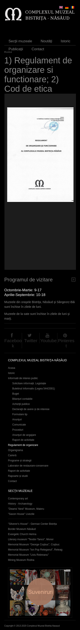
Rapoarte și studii (18, 475)
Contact (38, 49)
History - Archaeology (20, 503)
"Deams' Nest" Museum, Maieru (26, 508)
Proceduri (17, 429)
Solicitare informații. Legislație (29, 383)
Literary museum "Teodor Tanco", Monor (31, 539)
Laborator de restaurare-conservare (28, 465)
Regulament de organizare (23, 445)
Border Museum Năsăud (22, 529)
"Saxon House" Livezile (21, 514)
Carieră (12, 455)
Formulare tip (20, 414)
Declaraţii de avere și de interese (31, 409)
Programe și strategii (20, 460)
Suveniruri (40, 592)
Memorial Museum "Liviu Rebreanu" (28, 554)
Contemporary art (18, 498)
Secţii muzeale (20, 41)
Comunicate (19, 424)
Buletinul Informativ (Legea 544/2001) (33, 388)
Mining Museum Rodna (21, 559)
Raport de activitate (23, 439)
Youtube (48, 340)
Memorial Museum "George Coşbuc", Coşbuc (34, 544)
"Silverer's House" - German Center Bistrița (32, 523)
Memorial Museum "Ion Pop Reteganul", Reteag (35, 549)
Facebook (13, 343)
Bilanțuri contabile (22, 398)
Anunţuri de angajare (24, 434)
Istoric (65, 41)
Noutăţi (46, 41)
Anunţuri (17, 419)
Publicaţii (16, 49)
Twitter (30, 340)
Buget (15, 393)
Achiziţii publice (21, 404)
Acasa (11, 367)
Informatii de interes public (23, 378)
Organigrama (15, 450)
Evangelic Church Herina (22, 534)
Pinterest (66, 343)
